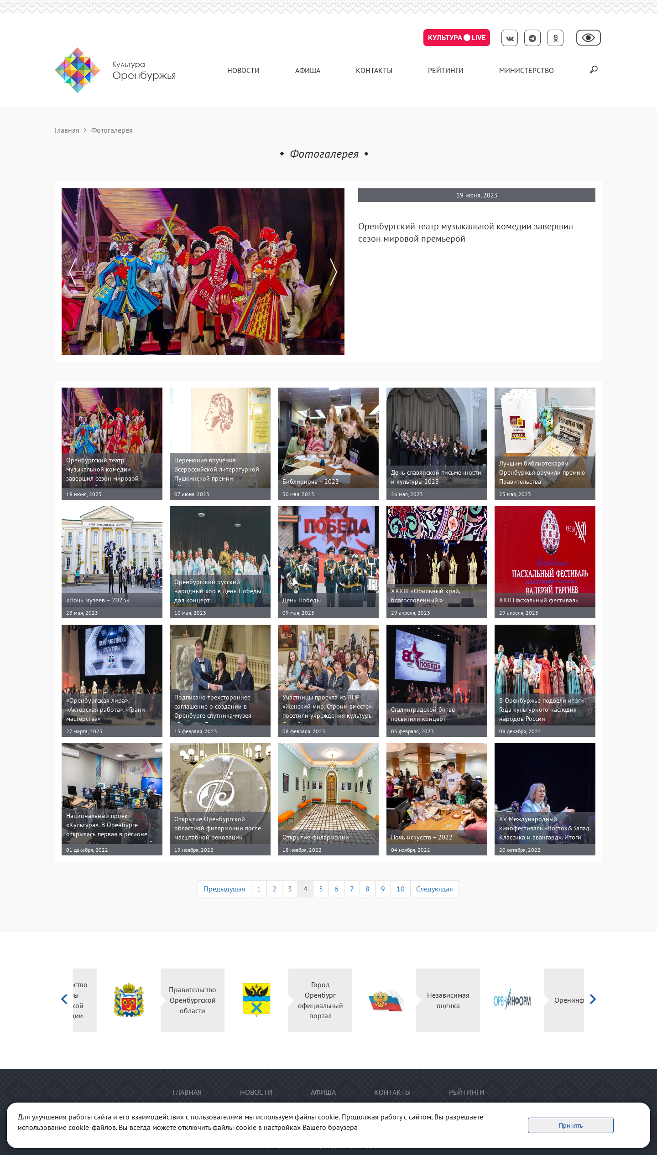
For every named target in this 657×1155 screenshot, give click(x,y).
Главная (67, 130)
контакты (374, 70)
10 (400, 888)
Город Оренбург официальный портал (296, 1000)
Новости (243, 70)
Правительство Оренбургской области (169, 1000)
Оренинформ (552, 1000)
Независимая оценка (424, 1000)
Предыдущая (224, 888)
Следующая (434, 888)
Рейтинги (446, 70)
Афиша (307, 70)
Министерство (526, 70)
